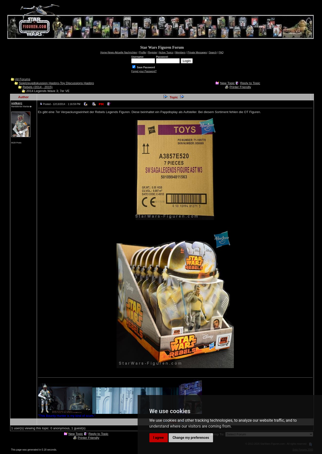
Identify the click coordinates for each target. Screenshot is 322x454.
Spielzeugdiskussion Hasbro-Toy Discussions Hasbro (56, 83)
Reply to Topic (250, 83)
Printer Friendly (240, 87)
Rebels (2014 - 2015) (37, 87)
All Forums (22, 79)
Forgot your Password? (143, 71)
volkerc (17, 103)
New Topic (227, 83)
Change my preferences (191, 438)
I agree (158, 438)
